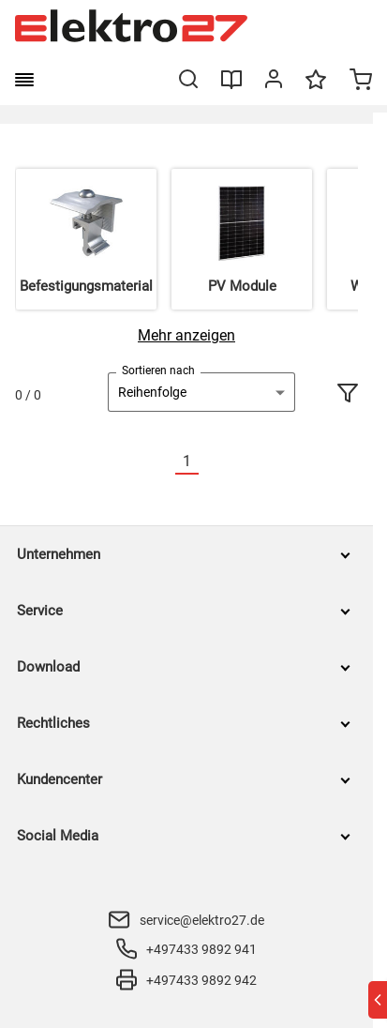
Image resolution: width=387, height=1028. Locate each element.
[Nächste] (210, 462)
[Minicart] (361, 81)
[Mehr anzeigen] (186, 335)
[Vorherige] (164, 462)
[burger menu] (24, 79)
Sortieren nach (158, 370)
